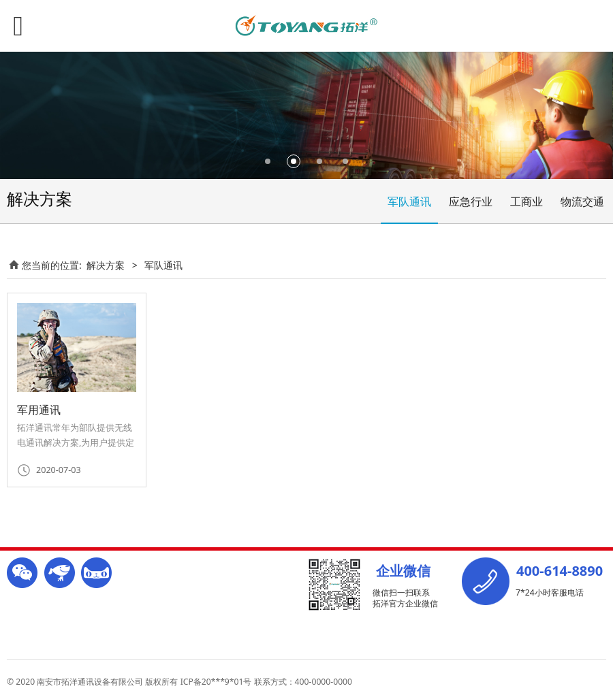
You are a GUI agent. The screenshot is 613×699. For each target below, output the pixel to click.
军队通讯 (409, 201)
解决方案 (106, 265)
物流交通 (582, 201)
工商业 (526, 201)
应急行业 (470, 201)
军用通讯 (39, 409)
